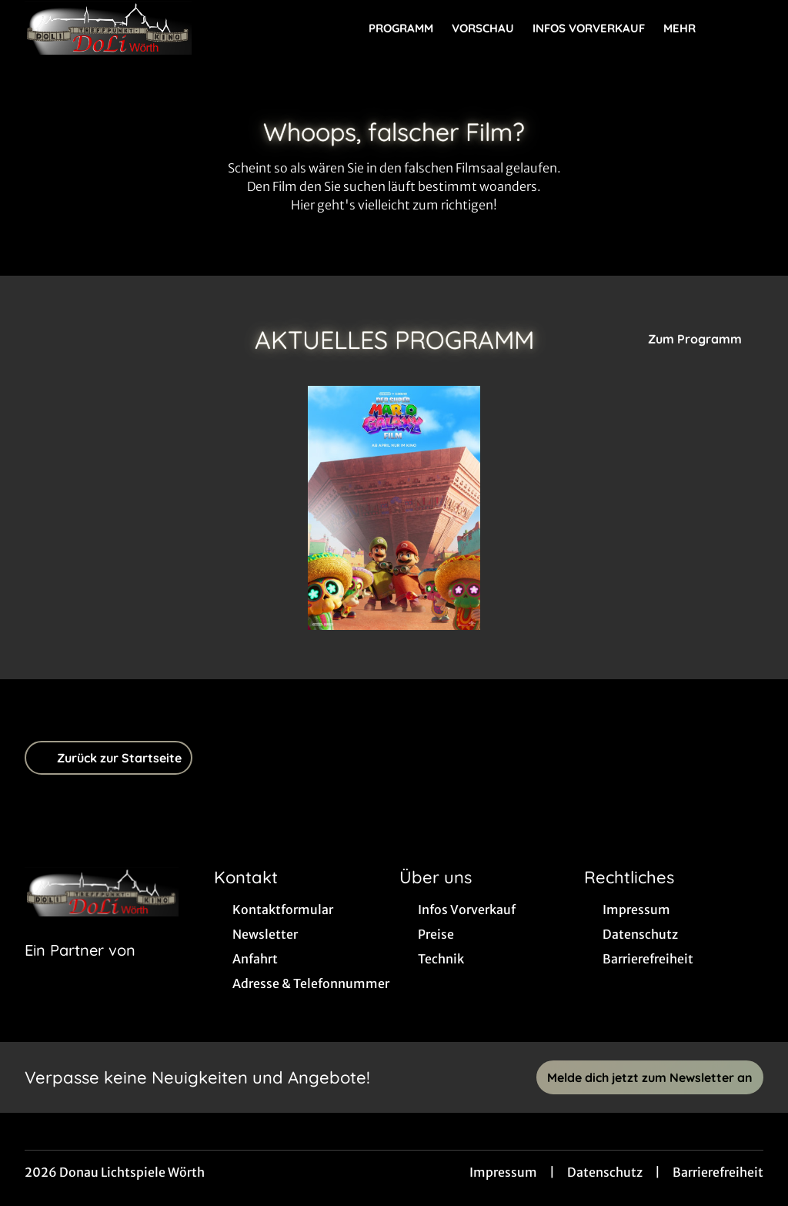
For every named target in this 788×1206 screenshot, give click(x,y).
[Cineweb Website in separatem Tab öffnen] (80, 970)
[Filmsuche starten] (748, 27)
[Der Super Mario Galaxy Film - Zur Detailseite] (394, 508)
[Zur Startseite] (132, 27)
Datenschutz (605, 1172)
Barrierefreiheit (718, 1172)
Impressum (503, 1172)
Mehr (688, 28)
